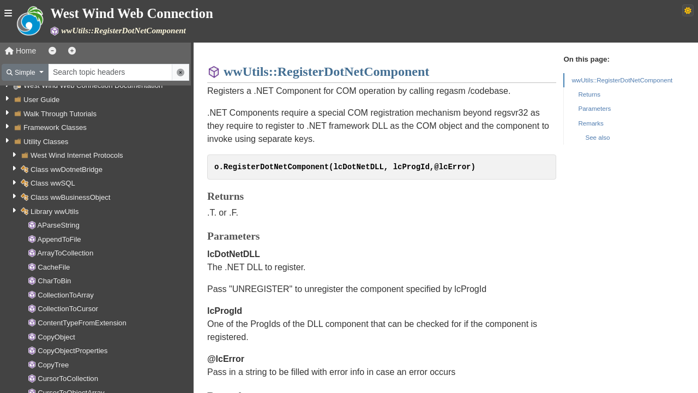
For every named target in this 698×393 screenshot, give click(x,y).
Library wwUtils (55, 211)
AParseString (58, 225)
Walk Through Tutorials (60, 114)
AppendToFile (59, 239)
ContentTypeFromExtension (82, 323)
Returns (589, 94)
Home (20, 50)
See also (597, 137)
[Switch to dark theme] (688, 10)
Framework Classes (55, 127)
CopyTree (53, 365)
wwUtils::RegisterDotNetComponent (621, 80)
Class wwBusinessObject (70, 197)
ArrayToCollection (65, 253)
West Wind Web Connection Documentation (93, 85)
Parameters (594, 108)
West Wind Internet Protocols (77, 155)
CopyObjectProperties (72, 351)
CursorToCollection (68, 378)
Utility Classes (45, 142)
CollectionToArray (66, 295)
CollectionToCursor (68, 309)
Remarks (590, 123)
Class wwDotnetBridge (67, 169)
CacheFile (54, 267)
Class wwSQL (53, 183)
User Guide (41, 100)
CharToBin (54, 281)
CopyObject (56, 337)
